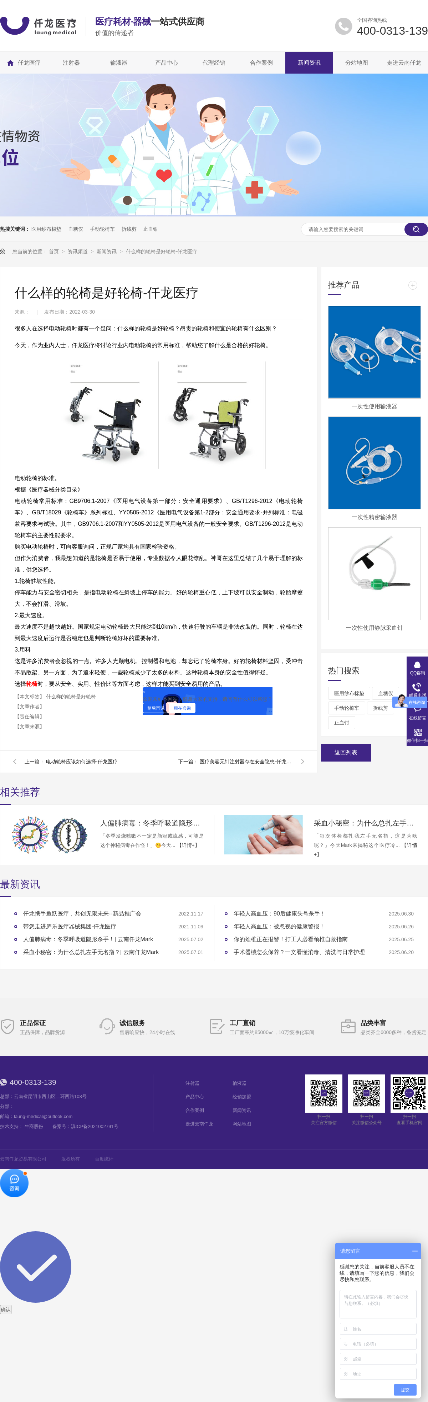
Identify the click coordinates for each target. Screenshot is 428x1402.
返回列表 (346, 752)
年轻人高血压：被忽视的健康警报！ (279, 926)
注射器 (192, 1083)
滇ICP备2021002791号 (94, 1126)
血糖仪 (75, 229)
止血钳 (150, 229)
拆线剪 (129, 229)
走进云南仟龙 (199, 1124)
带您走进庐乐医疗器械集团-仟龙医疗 (69, 926)
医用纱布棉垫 (46, 229)
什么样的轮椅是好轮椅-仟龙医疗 (162, 251)
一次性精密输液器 (374, 517)
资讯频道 (78, 251)
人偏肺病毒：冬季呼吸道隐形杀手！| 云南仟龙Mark (152, 823)
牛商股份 (34, 1126)
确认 (6, 1309)
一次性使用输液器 (374, 406)
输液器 (239, 1083)
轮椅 (31, 684)
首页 (54, 251)
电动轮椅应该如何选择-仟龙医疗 (82, 761)
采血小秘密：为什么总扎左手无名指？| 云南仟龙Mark (365, 823)
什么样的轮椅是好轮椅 (71, 696)
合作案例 (194, 1110)
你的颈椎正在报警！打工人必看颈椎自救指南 (291, 939)
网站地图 (242, 1124)
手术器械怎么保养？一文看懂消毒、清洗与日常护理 (299, 952)
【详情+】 (188, 845)
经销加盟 (242, 1096)
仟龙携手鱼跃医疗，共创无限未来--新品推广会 (82, 913)
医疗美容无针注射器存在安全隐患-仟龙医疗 (246, 761)
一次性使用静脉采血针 (374, 628)
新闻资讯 (107, 251)
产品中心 (194, 1096)
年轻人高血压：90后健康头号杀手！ (280, 913)
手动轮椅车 (102, 229)
